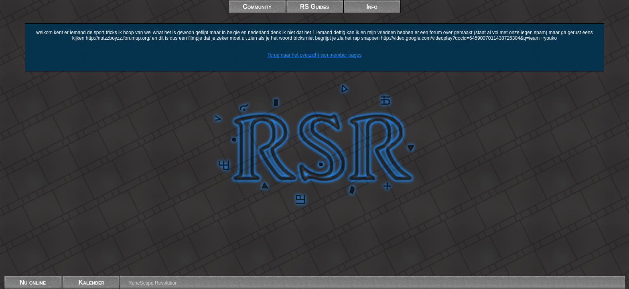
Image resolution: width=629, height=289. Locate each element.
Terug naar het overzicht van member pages (315, 55)
